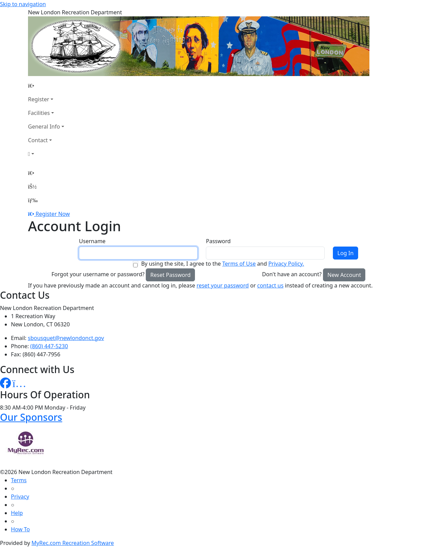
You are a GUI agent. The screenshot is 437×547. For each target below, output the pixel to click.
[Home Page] (46, 85)
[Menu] (33, 200)
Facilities (39, 113)
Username (92, 241)
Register (38, 99)
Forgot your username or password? (98, 274)
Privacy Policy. (286, 263)
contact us (270, 285)
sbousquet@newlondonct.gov (66, 338)
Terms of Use (239, 263)
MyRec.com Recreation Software (72, 543)
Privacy (20, 496)
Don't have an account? (292, 274)
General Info (44, 126)
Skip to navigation (23, 4)
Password (218, 241)
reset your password (223, 285)
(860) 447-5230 (49, 346)
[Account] (46, 154)
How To (20, 529)
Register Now (53, 214)
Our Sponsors (31, 417)
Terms (19, 480)
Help (17, 513)
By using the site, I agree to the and (222, 263)
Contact (38, 140)
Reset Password (170, 275)
